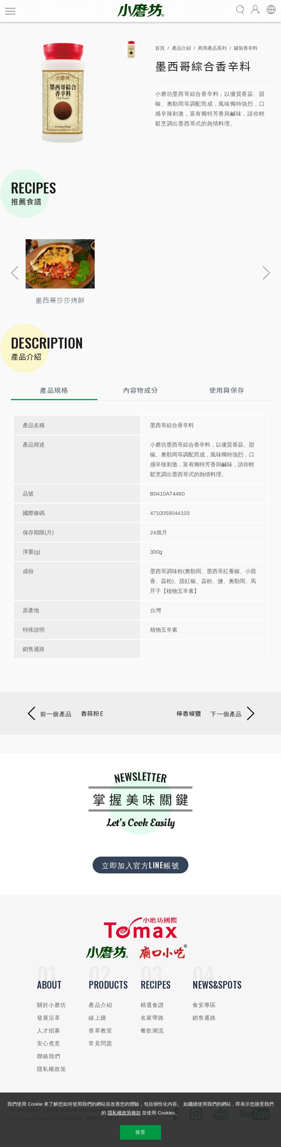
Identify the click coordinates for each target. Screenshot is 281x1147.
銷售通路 (204, 1018)
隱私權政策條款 (124, 1113)
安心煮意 (49, 1043)
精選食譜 (152, 1005)
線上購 (97, 1018)
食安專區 (204, 1005)
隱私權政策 (52, 1069)
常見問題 (100, 1043)
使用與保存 (227, 390)
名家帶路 (152, 1018)
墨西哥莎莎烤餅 (60, 300)
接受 (140, 1132)
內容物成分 (140, 390)
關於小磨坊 (52, 1005)
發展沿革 (49, 1018)
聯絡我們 (49, 1056)
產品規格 (54, 390)
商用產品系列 (212, 48)
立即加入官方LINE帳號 (140, 865)
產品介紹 (181, 48)
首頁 (160, 48)
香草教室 (100, 1030)
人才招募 (49, 1030)
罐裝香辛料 (246, 48)
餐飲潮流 (152, 1030)
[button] (14, 273)
